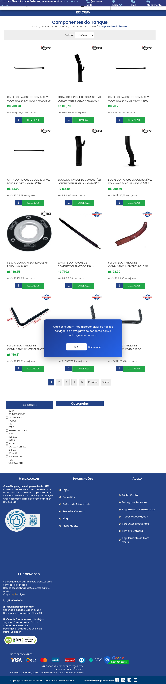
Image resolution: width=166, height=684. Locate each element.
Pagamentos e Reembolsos (139, 509)
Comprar (33, 120)
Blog (65, 518)
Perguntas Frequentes (135, 523)
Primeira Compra (132, 531)
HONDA (12, 433)
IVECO (12, 443)
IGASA (12, 440)
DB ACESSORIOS (17, 414)
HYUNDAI (13, 436)
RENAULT (13, 453)
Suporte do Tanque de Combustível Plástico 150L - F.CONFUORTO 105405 (76, 266)
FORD (11, 427)
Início (35, 26)
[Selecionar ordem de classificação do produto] (84, 35)
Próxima (93, 382)
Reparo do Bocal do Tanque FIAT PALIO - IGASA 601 (28, 264)
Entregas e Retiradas (134, 502)
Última (106, 382)
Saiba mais (94, 347)
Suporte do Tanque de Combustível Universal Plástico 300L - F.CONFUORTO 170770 (27, 349)
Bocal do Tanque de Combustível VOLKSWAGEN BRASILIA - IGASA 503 (79, 98)
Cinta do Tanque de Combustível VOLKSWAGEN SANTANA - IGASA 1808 (29, 98)
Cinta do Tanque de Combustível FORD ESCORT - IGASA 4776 (28, 181)
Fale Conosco (29, 574)
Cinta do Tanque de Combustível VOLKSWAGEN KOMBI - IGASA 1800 (129, 98)
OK (76, 346)
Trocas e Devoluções (135, 516)
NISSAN (12, 450)
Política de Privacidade (76, 504)
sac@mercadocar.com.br (18, 606)
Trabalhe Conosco (74, 511)
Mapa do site (70, 525)
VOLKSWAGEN (16, 463)
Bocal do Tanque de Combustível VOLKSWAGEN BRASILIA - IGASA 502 (79, 181)
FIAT (11, 423)
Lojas (117, 5)
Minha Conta (130, 495)
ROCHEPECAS (15, 456)
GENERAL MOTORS (18, 430)
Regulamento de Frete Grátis (135, 539)
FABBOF (12, 420)
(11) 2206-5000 (12, 600)
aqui (13, 594)
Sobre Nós (69, 497)
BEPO (11, 410)
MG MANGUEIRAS (17, 446)
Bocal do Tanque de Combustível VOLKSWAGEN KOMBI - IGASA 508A (130, 181)
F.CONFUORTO (16, 417)
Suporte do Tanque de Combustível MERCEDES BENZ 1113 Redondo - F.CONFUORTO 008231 (128, 266)
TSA (11, 459)
